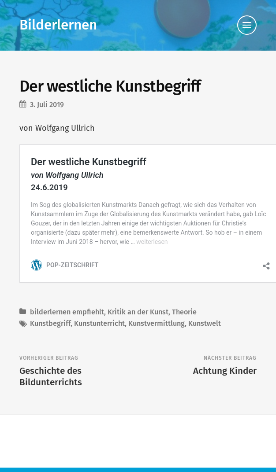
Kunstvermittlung (156, 314)
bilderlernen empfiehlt (67, 303)
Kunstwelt (204, 314)
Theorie (184, 303)
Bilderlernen (58, 25)
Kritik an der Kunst (138, 303)
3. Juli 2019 (47, 104)
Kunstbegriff (50, 314)
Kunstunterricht (99, 314)
